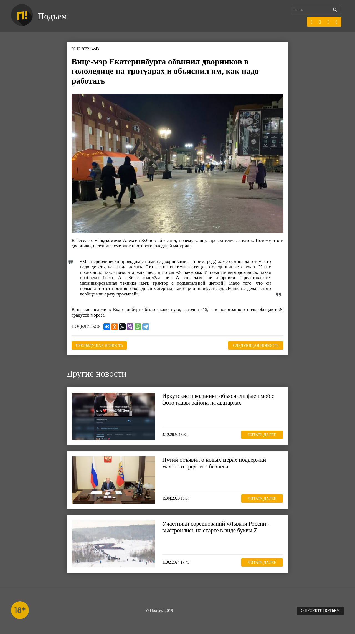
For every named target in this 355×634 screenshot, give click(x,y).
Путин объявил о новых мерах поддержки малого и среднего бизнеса (214, 463)
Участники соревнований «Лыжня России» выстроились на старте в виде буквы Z (215, 527)
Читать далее (262, 435)
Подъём (52, 16)
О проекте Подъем (320, 610)
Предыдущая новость (99, 345)
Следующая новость (255, 345)
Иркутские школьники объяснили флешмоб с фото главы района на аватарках (218, 399)
